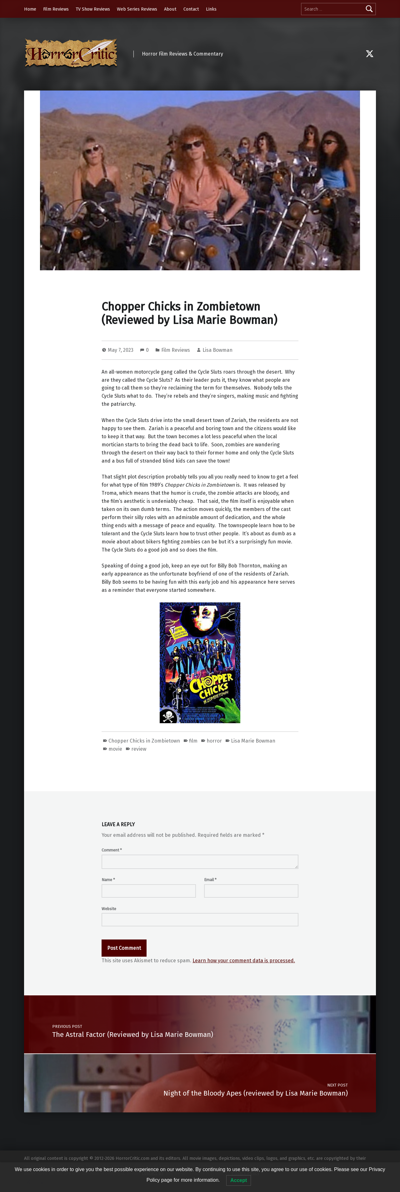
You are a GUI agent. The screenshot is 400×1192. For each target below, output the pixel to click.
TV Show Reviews (93, 9)
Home (30, 9)
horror (214, 741)
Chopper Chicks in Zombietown (144, 741)
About (170, 9)
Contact (191, 9)
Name (108, 879)
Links (211, 9)
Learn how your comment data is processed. (243, 961)
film (193, 741)
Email (210, 879)
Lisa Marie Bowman (253, 741)
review (138, 749)
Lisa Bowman (217, 350)
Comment (112, 850)
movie (115, 749)
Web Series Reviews (137, 9)
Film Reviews (56, 9)
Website (109, 908)
